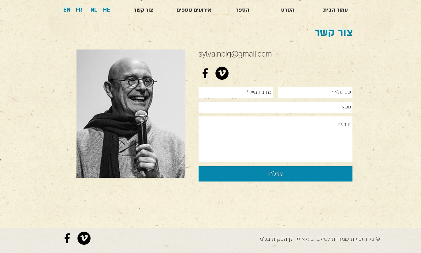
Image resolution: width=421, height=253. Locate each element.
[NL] (94, 10)
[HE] (106, 10)
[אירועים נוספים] (194, 10)
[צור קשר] (143, 10)
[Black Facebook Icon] (205, 73)
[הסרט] (287, 10)
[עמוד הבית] (335, 10)
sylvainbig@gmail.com (235, 54)
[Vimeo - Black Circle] (222, 73)
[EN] (67, 10)
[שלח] (275, 174)
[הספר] (242, 10)
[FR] (79, 10)
